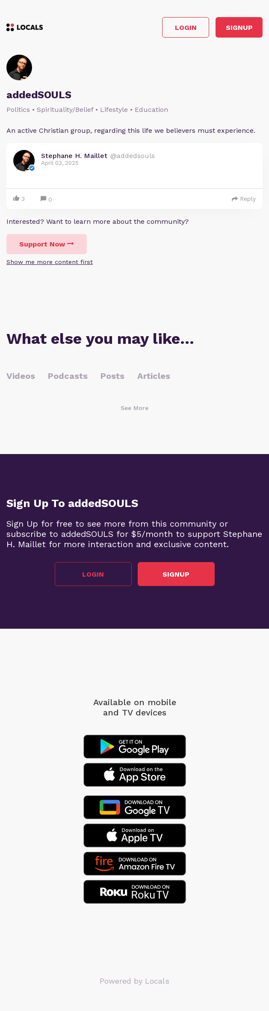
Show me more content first (49, 261)
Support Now (46, 244)
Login (186, 27)
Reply (244, 198)
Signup (239, 27)
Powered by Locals (134, 980)
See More (134, 407)
